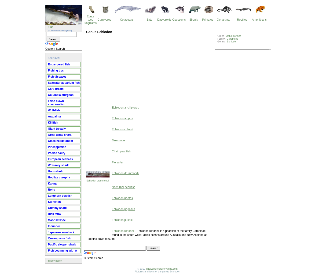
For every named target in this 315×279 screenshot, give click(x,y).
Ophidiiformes (233, 35)
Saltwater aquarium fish (64, 82)
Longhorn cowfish (60, 195)
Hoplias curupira (59, 177)
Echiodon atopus (122, 118)
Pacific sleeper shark (62, 244)
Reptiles (242, 19)
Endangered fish (59, 64)
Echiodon (232, 41)
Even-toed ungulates (90, 20)
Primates (207, 19)
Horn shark (55, 171)
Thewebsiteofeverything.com (162, 268)
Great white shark (60, 134)
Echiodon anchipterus (125, 107)
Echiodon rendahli (123, 231)
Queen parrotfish (59, 238)
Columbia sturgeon (60, 95)
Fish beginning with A (62, 250)
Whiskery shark (58, 165)
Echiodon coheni (122, 129)
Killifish (53, 122)
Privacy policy (54, 260)
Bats (149, 19)
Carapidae (232, 38)
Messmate (118, 140)
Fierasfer (117, 162)
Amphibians (259, 19)
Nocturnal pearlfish (123, 187)
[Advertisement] (124, 69)
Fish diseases (57, 76)
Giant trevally (57, 128)
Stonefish (54, 202)
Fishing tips (56, 70)
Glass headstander (60, 141)
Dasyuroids (164, 19)
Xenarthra (223, 19)
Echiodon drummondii (98, 180)
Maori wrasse (57, 220)
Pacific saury (56, 153)
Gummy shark (57, 208)
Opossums (179, 19)
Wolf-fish (54, 110)
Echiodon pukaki (122, 220)
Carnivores (104, 19)
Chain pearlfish (121, 151)
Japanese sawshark (61, 232)
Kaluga (52, 183)
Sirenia (193, 19)
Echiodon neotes (122, 198)
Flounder (54, 226)
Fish (51, 27)
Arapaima (54, 116)
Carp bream (56, 88)
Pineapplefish (57, 147)
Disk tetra (54, 214)
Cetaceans (126, 19)
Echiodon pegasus (123, 209)
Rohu (51, 189)
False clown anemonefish (56, 102)
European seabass (60, 159)
